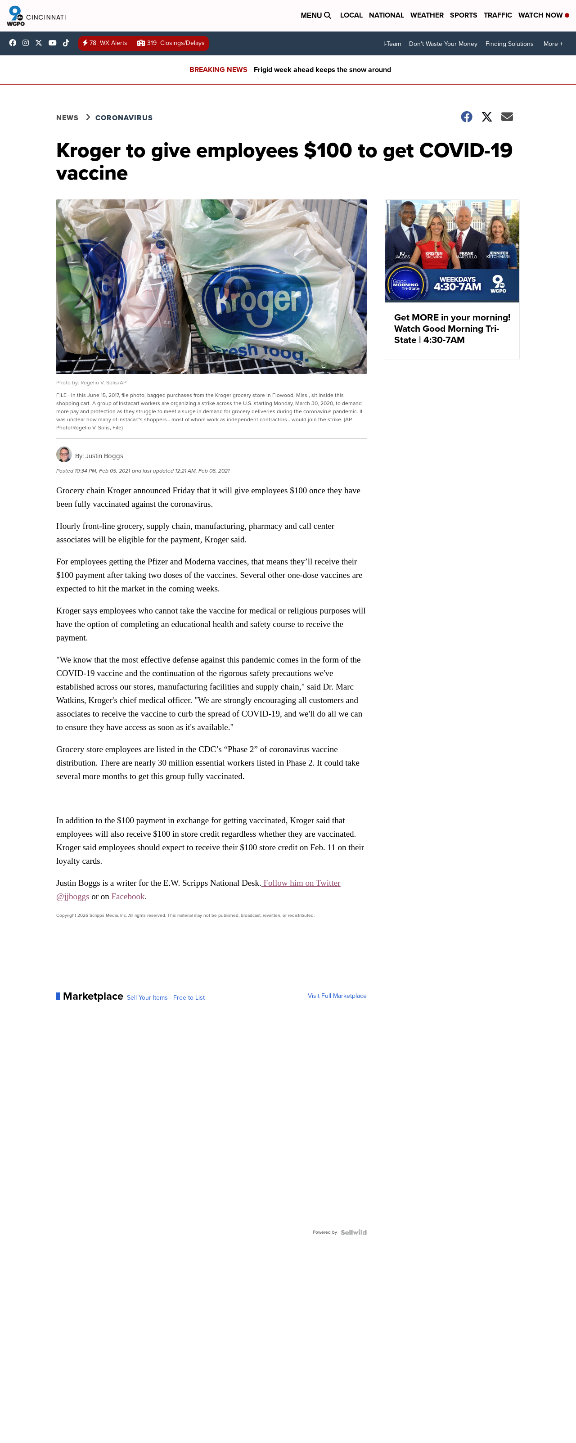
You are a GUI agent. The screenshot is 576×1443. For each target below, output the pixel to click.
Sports (463, 15)
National (386, 15)
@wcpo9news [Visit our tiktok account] (68, 42)
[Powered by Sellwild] (354, 1232)
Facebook (128, 896)
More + (553, 44)
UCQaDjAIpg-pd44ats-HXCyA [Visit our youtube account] (55, 42)
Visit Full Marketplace (337, 996)
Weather (427, 15)
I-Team (392, 44)
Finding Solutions (510, 44)
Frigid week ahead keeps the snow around (322, 69)
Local (351, 15)
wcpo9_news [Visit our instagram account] (27, 42)
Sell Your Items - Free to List (166, 998)
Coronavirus (124, 118)
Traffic (498, 15)
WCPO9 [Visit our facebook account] (15, 42)
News (67, 118)
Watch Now (543, 15)
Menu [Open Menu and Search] (316, 15)
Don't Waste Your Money (443, 44)
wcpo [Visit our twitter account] (41, 42)
